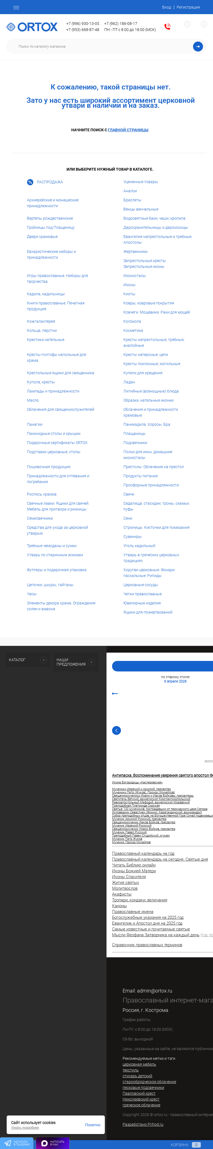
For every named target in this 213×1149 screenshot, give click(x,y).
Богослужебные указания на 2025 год (148, 917)
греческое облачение (141, 1105)
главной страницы (128, 130)
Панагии (34, 424)
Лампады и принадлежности (53, 391)
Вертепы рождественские (50, 218)
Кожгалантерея (41, 321)
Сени (127, 518)
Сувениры (132, 536)
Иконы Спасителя (129, 876)
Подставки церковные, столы (53, 452)
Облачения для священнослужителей (60, 409)
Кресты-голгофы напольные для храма (56, 357)
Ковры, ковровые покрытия (148, 303)
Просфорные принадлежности (151, 485)
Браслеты (132, 200)
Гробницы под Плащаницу (51, 227)
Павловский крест (139, 1093)
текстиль (131, 1070)
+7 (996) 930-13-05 (82, 23)
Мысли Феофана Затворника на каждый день (155, 934)
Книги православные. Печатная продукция (56, 306)
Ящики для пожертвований (148, 612)
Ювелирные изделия (142, 603)
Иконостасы (134, 275)
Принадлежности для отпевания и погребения (58, 479)
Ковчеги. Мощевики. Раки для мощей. (157, 312)
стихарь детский (137, 1076)
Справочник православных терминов (147, 944)
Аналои (130, 191)
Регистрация (188, 7)
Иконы (129, 285)
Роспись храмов (42, 494)
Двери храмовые (42, 236)
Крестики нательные (45, 339)
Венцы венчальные (140, 209)
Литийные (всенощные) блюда (151, 391)
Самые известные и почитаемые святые (151, 929)
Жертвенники (135, 251)
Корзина (180, 1145)
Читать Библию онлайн (134, 865)
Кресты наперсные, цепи (145, 354)
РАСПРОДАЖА (45, 182)
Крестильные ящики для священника (60, 373)
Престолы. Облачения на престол (153, 467)
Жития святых (125, 882)
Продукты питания (140, 476)
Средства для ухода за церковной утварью (57, 530)
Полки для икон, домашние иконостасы (147, 455)
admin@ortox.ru (154, 991)
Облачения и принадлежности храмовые (150, 412)
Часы (32, 594)
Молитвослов (125, 888)
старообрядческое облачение (149, 1081)
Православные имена (132, 911)
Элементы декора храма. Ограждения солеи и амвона (61, 606)
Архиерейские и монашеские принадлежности (52, 203)
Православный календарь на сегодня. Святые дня (160, 859)
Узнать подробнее (25, 1128)
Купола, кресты (41, 382)
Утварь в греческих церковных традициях (151, 558)
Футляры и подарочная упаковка (57, 570)
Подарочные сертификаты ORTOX (57, 442)
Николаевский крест (141, 1099)
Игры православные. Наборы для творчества (57, 278)
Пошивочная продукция (48, 467)
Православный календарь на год (143, 853)
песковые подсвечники (143, 1087)
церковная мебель (139, 1064)
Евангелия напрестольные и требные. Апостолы (157, 239)
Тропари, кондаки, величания (139, 899)
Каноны (119, 905)
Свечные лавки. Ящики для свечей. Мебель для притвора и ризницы (58, 506)
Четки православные (142, 594)
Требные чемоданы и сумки (52, 545)
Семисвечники (40, 518)
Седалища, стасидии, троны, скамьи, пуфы (156, 506)
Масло (33, 400)
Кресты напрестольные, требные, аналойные (153, 342)
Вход (166, 7)
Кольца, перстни (42, 330)
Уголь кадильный (139, 545)
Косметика (133, 330)
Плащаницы (134, 433)
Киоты (129, 294)
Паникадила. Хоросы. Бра (146, 424)
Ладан (129, 382)
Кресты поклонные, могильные (151, 363)
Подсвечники (135, 442)
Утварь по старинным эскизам (55, 555)
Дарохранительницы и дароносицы (155, 227)
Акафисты (121, 894)
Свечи (128, 494)
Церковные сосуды (140, 585)
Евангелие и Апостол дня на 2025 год (147, 923)
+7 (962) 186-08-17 (120, 23)
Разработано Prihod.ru (143, 1124)
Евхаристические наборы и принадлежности (51, 254)
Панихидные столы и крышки (53, 433)
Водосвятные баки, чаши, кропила (154, 218)
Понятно (92, 1125)
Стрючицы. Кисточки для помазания (156, 527)
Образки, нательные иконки (148, 400)
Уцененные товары (140, 181)
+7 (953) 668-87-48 (82, 29)
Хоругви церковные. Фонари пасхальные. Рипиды (149, 573)
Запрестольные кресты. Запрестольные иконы (145, 263)
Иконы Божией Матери (134, 870)
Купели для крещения (143, 373)
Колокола (132, 321)
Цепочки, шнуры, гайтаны (50, 585)
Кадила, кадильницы (46, 294)
